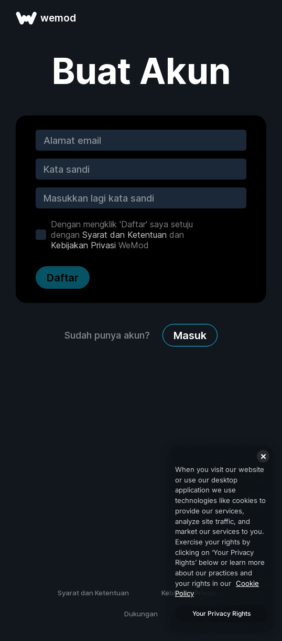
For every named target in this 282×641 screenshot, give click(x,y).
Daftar (63, 277)
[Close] (263, 456)
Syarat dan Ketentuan (124, 234)
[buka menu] (262, 18)
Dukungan (141, 614)
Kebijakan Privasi (83, 245)
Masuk (190, 335)
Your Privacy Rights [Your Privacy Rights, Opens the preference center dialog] (221, 613)
